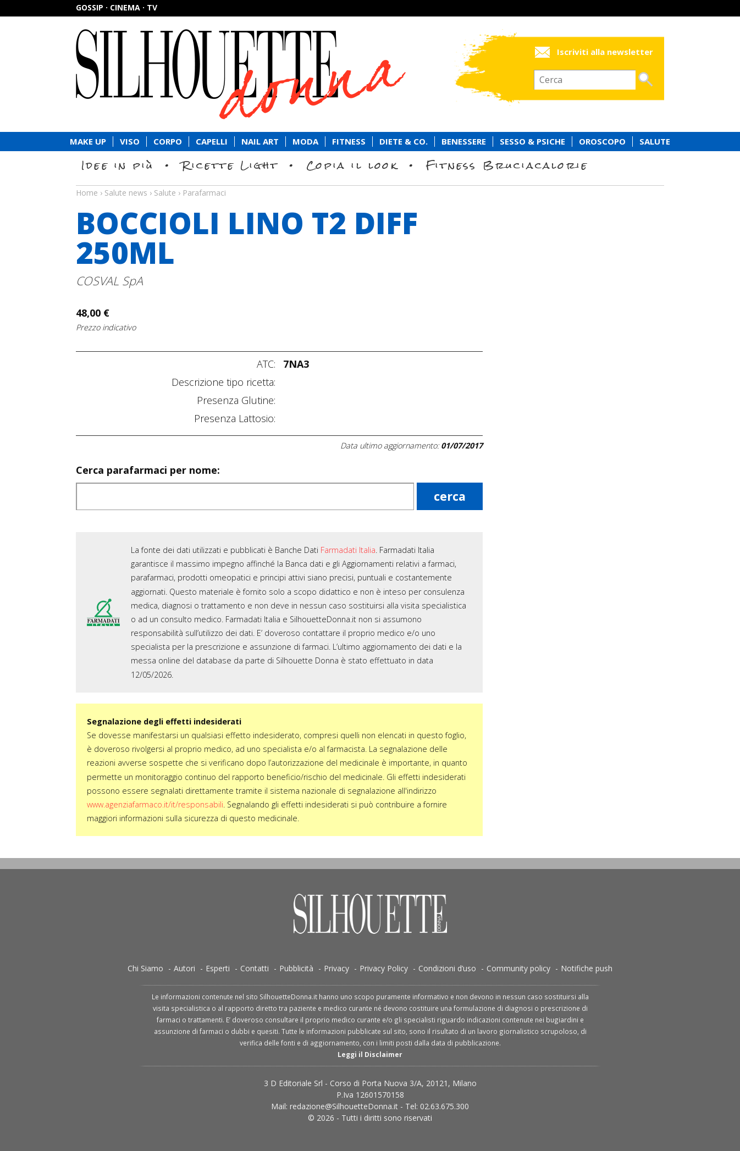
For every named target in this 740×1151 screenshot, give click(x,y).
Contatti (254, 968)
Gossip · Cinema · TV (116, 7)
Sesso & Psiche (532, 141)
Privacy (336, 968)
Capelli (212, 141)
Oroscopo (602, 141)
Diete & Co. (403, 141)
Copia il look (352, 165)
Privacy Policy (384, 968)
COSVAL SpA (109, 281)
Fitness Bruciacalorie (507, 165)
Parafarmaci (204, 192)
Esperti (218, 968)
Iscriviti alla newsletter (605, 52)
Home (87, 192)
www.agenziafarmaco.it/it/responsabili (155, 804)
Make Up (88, 141)
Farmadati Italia (348, 550)
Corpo (167, 141)
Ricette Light (230, 165)
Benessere (463, 141)
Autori (184, 968)
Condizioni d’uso (447, 968)
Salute (654, 141)
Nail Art (260, 141)
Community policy (518, 968)
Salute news (370, 182)
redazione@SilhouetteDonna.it (344, 1106)
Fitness (349, 141)
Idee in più (117, 165)
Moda (305, 141)
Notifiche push (586, 968)
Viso (130, 141)
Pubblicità (296, 968)
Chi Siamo (145, 968)
